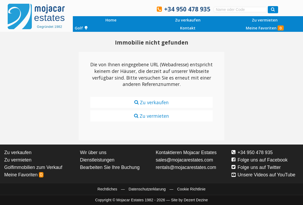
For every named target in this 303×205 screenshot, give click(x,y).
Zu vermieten (265, 20)
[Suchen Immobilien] (273, 9)
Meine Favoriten (265, 27)
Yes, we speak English (102, 9)
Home (111, 20)
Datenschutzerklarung (147, 189)
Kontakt (187, 27)
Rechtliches (107, 189)
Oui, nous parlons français (146, 9)
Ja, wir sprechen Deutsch (124, 9)
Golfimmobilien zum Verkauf (33, 167)
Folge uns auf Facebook (259, 160)
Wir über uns (93, 152)
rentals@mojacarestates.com (186, 167)
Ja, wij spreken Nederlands (135, 9)
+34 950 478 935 (187, 9)
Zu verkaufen (187, 20)
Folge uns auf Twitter (256, 167)
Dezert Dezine (196, 200)
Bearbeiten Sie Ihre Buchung (110, 167)
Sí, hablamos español (113, 9)
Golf (81, 27)
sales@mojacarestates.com (184, 160)
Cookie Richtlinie (191, 189)
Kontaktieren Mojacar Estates (186, 152)
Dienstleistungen (97, 160)
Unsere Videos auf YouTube (263, 174)
